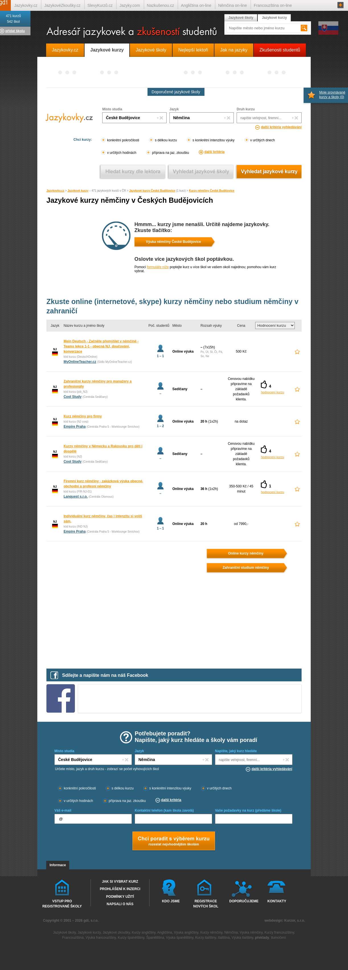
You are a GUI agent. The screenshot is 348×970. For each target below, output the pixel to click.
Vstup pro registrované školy (62, 903)
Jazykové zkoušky (116, 932)
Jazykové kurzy (77, 190)
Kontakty (276, 901)
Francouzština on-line (273, 5)
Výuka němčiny (251, 932)
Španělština (155, 938)
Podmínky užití (120, 897)
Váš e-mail (62, 810)
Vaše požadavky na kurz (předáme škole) (248, 810)
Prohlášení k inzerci (120, 889)
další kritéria (214, 152)
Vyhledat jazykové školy (201, 171)
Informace (58, 865)
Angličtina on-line (196, 5)
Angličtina (164, 932)
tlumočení (278, 938)
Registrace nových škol (205, 903)
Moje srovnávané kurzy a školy (332, 94)
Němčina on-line (232, 5)
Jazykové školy (240, 18)
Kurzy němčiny (211, 932)
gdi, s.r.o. (91, 921)
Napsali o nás (120, 904)
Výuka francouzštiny (100, 938)
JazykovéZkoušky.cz (62, 5)
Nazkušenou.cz (160, 5)
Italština (224, 938)
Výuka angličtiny (186, 932)
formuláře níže (158, 267)
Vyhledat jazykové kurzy (269, 171)
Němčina (231, 932)
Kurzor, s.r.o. (294, 921)
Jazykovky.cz (55, 190)
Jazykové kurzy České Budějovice (152, 190)
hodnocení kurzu (272, 392)
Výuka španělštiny (179, 938)
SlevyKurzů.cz (100, 5)
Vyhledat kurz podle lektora (133, 171)
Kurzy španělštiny (131, 938)
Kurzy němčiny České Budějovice (211, 190)
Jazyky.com (129, 5)
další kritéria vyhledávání (281, 127)
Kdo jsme (171, 901)
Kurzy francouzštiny (279, 932)
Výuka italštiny (242, 938)
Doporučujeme (242, 901)
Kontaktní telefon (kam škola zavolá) (164, 810)
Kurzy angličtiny (143, 932)
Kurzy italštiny (205, 938)
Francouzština (72, 938)
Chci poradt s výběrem (173, 841)
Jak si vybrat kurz (120, 882)
